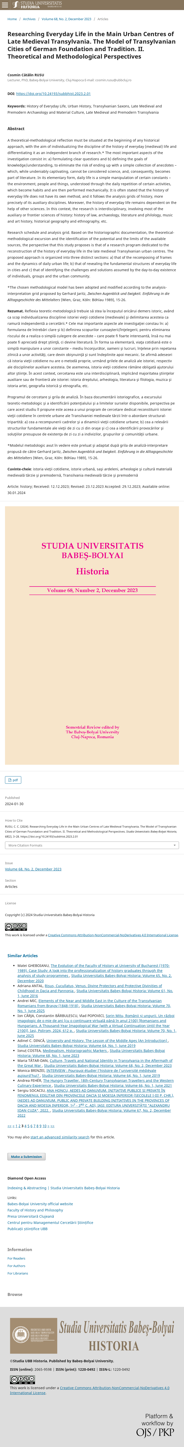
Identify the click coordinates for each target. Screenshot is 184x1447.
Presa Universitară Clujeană (31, 1216)
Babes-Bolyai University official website (40, 1203)
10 (44, 1125)
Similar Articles (23, 955)
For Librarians (18, 1273)
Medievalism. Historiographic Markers (75, 1050)
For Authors (16, 1266)
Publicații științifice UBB (28, 1228)
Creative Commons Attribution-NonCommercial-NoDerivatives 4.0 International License (113, 935)
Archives (29, 19)
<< (10, 1125)
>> (52, 1125)
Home (12, 19)
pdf (15, 780)
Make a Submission (26, 1156)
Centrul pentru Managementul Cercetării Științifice (50, 1222)
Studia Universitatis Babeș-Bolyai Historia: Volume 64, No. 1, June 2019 (77, 1045)
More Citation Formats (25, 845)
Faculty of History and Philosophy (35, 1210)
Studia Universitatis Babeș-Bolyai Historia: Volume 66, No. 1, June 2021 (113, 1085)
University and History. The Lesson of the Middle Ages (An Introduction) (107, 1040)
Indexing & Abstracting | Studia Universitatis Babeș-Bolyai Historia (64, 1188)
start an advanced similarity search (60, 1137)
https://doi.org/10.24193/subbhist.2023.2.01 (53, 93)
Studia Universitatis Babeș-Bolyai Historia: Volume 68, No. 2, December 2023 (108, 1065)
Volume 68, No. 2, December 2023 (66, 19)
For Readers (16, 1258)
